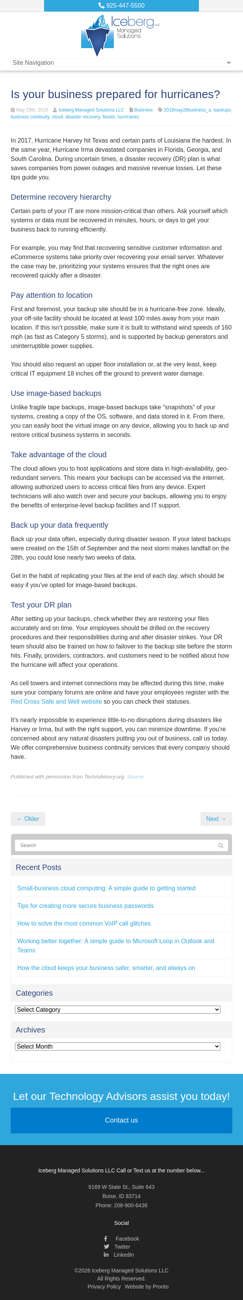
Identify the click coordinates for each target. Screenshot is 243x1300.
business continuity (30, 117)
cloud (57, 117)
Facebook (121, 1239)
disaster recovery (83, 117)
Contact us (121, 1120)
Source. (136, 777)
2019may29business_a (187, 110)
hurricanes (128, 117)
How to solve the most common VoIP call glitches (84, 923)
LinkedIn (119, 1255)
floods (109, 117)
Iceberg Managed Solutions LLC (91, 110)
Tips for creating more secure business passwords (85, 906)
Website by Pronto (147, 1287)
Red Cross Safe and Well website (56, 701)
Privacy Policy (104, 1287)
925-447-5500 (121, 5)
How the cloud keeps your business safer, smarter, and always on (106, 968)
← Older (27, 819)
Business (143, 110)
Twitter (117, 1247)
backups (222, 110)
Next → (216, 819)
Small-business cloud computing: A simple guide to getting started (106, 888)
